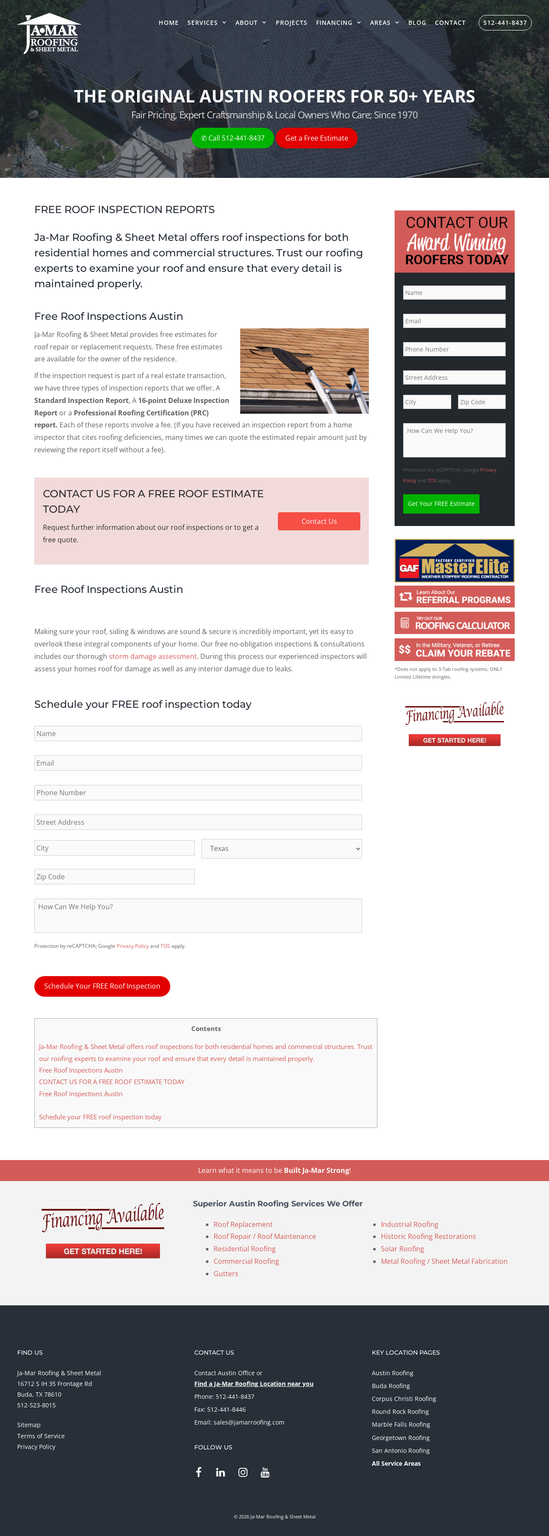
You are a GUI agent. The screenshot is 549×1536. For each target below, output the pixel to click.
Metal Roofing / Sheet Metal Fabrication (444, 1259)
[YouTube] (265, 1470)
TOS (165, 946)
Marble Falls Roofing (401, 1422)
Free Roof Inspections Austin (81, 1068)
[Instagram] (243, 1470)
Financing (341, 22)
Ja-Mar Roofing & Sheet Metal (59, 1370)
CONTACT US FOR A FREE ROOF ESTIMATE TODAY (111, 1079)
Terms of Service (41, 1433)
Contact (450, 22)
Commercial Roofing (246, 1259)
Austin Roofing (392, 1370)
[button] (319, 521)
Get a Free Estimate (316, 138)
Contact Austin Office (224, 1370)
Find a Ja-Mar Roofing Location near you (254, 1381)
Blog (417, 22)
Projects (292, 22)
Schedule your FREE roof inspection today (100, 1114)
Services (209, 22)
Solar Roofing (402, 1246)
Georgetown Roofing (401, 1435)
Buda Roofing (391, 1384)
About (253, 22)
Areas (387, 22)
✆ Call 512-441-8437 (233, 138)
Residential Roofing (245, 1246)
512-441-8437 (505, 22)
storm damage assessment (153, 656)
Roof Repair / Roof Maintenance (265, 1234)
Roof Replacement (243, 1221)
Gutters (226, 1271)
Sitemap (29, 1423)
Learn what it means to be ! (274, 1168)
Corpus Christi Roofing (404, 1396)
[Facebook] (198, 1470)
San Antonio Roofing (401, 1448)
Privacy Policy (133, 946)
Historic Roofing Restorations (428, 1234)
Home (169, 22)
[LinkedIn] (220, 1470)
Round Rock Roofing (400, 1409)
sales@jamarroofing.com (249, 1420)
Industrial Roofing (409, 1221)
